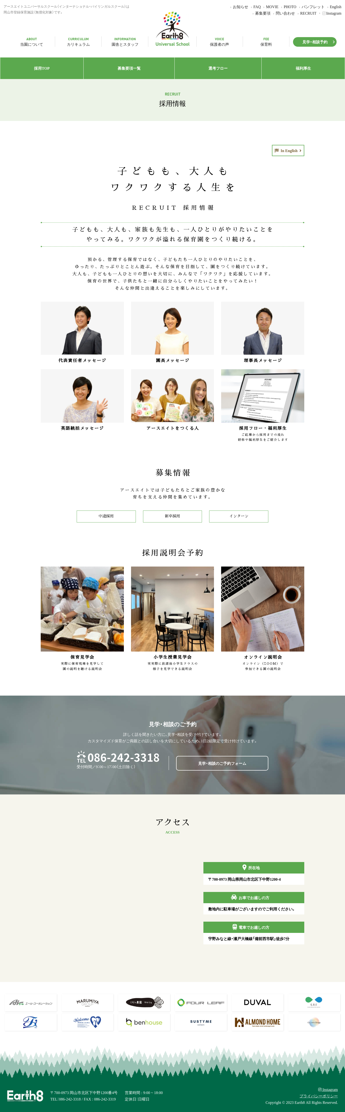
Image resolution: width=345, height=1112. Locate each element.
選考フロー (218, 68)
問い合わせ (283, 13)
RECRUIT (306, 13)
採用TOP (42, 68)
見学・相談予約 (319, 42)
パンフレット (311, 6)
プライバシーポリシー (318, 1096)
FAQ (255, 6)
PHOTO (288, 6)
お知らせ (238, 6)
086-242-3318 (123, 757)
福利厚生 (303, 68)
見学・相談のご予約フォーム (222, 763)
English (333, 6)
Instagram (329, 13)
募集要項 (260, 13)
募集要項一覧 (129, 68)
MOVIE (270, 6)
